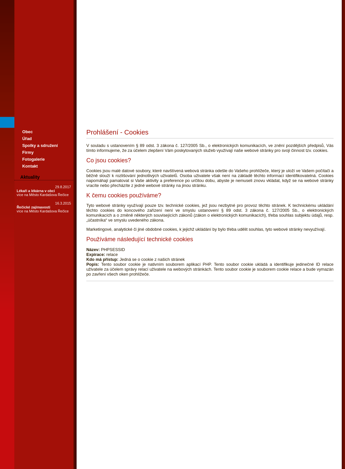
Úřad (27, 138)
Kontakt (30, 166)
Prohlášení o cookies (100, 404)
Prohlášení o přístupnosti (244, 404)
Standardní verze (209, 404)
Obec (27, 131)
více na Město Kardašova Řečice (43, 195)
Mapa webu (126, 404)
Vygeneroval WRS (279, 404)
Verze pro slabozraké (153, 404)
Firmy (28, 152)
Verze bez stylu (183, 404)
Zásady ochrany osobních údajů (110, 411)
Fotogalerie (33, 159)
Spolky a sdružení (40, 145)
